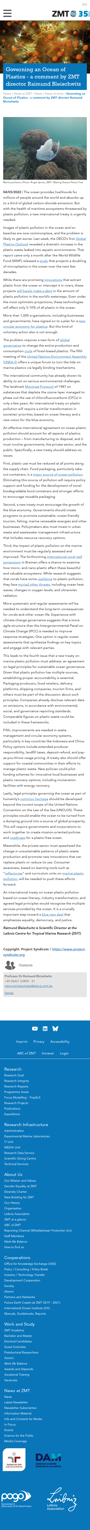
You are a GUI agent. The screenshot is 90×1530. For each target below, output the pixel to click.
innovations (53, 280)
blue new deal (52, 914)
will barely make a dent (34, 291)
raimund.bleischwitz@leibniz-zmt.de (28, 986)
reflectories (14, 873)
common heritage (34, 799)
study (43, 261)
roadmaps (17, 838)
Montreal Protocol (39, 387)
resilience (45, 579)
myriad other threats (34, 584)
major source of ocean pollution (58, 474)
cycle (28, 351)
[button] (84, 4)
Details (9, 993)
